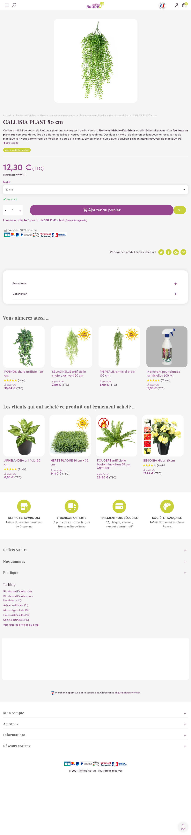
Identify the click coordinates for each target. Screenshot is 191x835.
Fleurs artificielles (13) (16, 615)
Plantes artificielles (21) (17, 591)
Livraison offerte (71, 517)
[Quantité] (13, 210)
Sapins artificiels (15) (16, 620)
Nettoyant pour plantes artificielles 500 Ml (163, 373)
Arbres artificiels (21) (15, 605)
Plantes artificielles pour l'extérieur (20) (18, 598)
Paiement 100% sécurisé (119, 517)
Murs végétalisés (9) (16, 610)
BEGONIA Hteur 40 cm (159, 460)
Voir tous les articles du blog (21, 624)
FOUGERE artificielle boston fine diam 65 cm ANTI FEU (113, 464)
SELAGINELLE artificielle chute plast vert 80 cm (69, 373)
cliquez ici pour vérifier (127, 692)
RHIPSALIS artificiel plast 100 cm (117, 373)
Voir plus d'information (17, 149)
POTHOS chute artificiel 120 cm (23, 373)
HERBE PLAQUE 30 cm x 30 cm (69, 462)
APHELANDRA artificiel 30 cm (22, 462)
